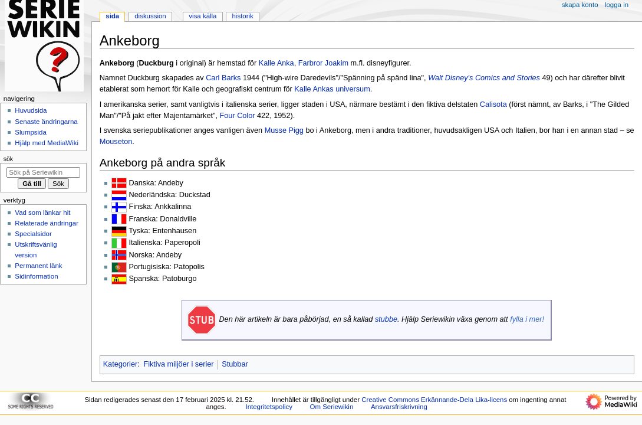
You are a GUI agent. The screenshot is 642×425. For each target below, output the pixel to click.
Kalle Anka (276, 63)
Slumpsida (30, 132)
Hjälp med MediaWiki (46, 142)
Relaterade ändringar (46, 223)
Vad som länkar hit (42, 212)
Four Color (237, 116)
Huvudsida (31, 110)
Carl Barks (223, 78)
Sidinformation (36, 276)
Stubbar (235, 364)
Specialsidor (33, 233)
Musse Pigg (284, 130)
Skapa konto (580, 4)
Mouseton (116, 142)
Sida (112, 15)
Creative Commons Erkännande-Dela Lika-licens (434, 399)
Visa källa (202, 15)
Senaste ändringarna (46, 121)
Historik (242, 15)
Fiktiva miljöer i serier (178, 364)
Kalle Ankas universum (332, 89)
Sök (8, 158)
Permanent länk (38, 265)
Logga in (616, 4)
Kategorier (120, 364)
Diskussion (150, 15)
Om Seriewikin (332, 406)
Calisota (493, 104)
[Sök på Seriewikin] (43, 172)
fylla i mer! (527, 319)
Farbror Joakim (323, 63)
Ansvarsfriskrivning (399, 406)
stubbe (386, 319)
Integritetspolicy (269, 406)
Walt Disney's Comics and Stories (484, 78)
